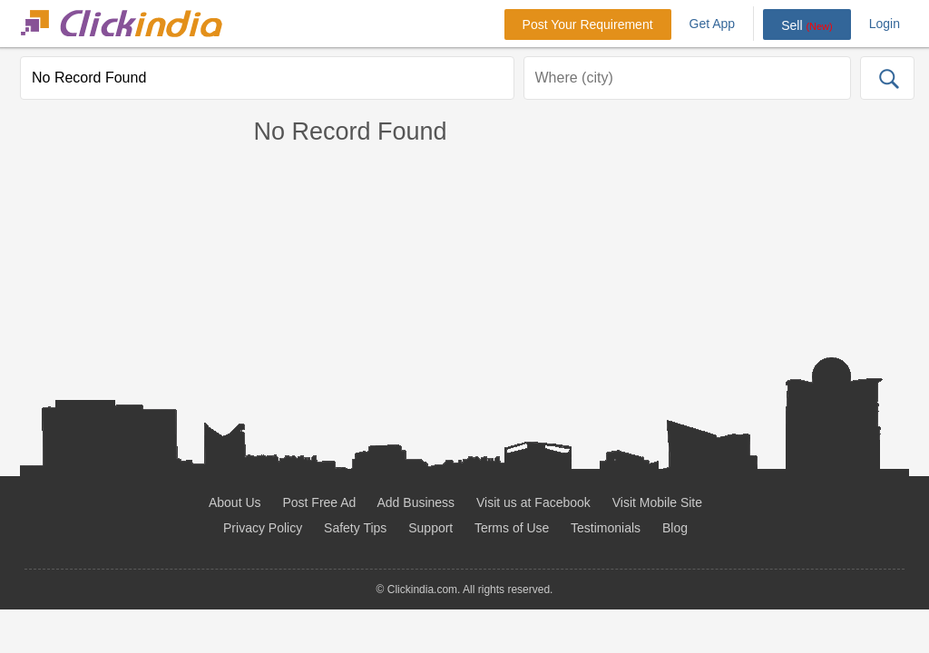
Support (430, 528)
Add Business (416, 502)
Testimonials (606, 528)
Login (884, 23)
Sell (807, 25)
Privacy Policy (262, 528)
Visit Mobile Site (657, 502)
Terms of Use (511, 528)
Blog (675, 528)
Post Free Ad (319, 502)
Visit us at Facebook (533, 502)
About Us (235, 502)
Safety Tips (355, 528)
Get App (712, 23)
